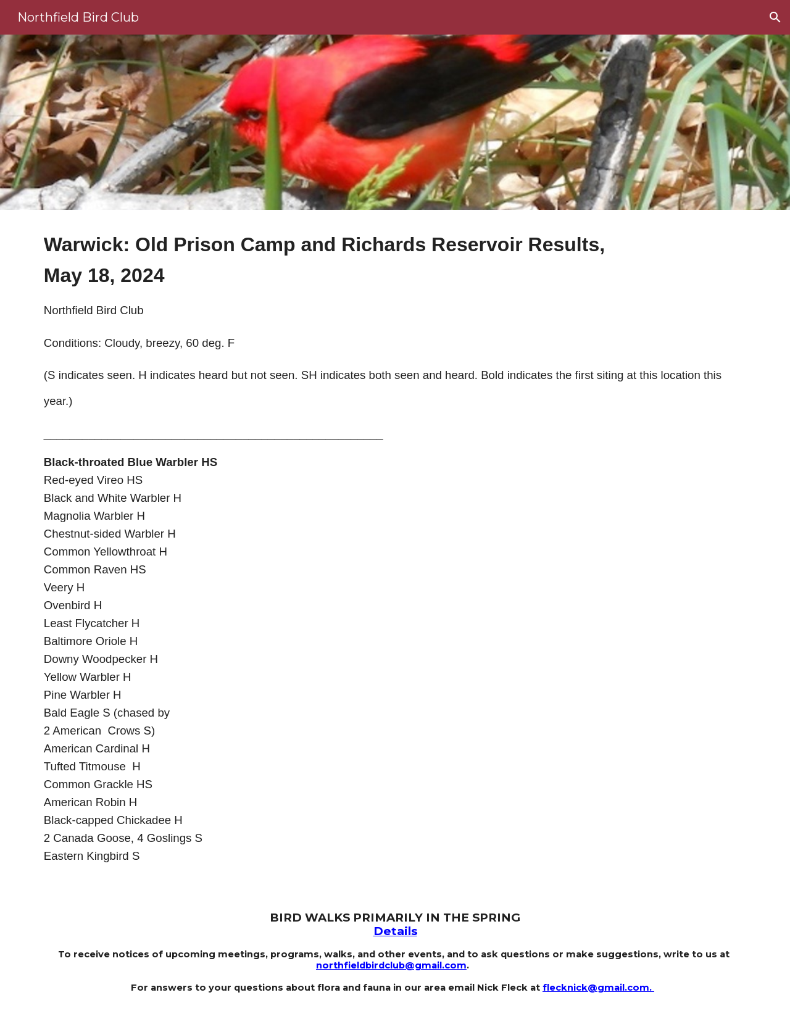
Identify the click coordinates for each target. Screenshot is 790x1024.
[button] (775, 17)
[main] (395, 550)
